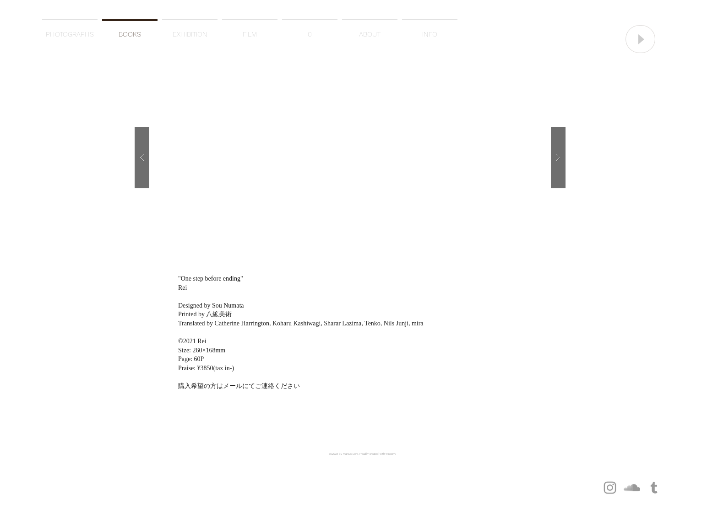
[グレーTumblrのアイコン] (654, 487)
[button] (350, 157)
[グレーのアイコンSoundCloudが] (632, 487)
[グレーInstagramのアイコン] (610, 487)
